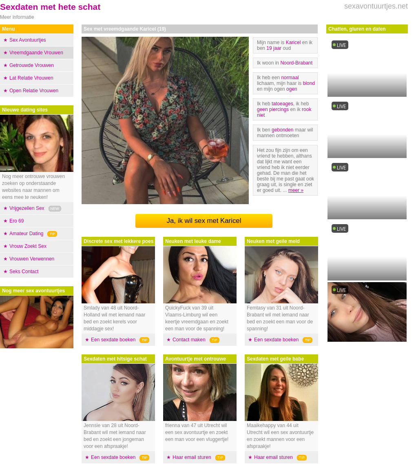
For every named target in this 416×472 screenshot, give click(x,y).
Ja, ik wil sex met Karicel (204, 221)
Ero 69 (16, 221)
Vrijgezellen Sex (26, 208)
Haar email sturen (192, 457)
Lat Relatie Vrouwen (31, 78)
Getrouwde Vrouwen (31, 65)
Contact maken (189, 340)
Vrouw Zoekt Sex (27, 246)
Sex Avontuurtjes (27, 40)
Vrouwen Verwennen (31, 259)
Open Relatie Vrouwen (33, 91)
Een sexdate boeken (113, 340)
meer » (295, 190)
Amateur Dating (26, 233)
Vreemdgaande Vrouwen (36, 53)
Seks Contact (23, 271)
